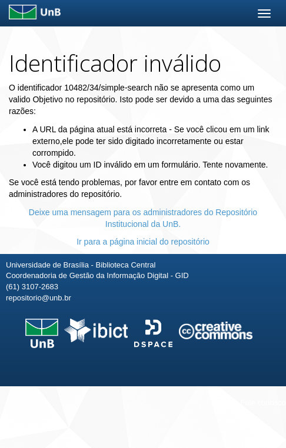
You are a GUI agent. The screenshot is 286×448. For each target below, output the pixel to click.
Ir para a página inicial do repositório (143, 241)
